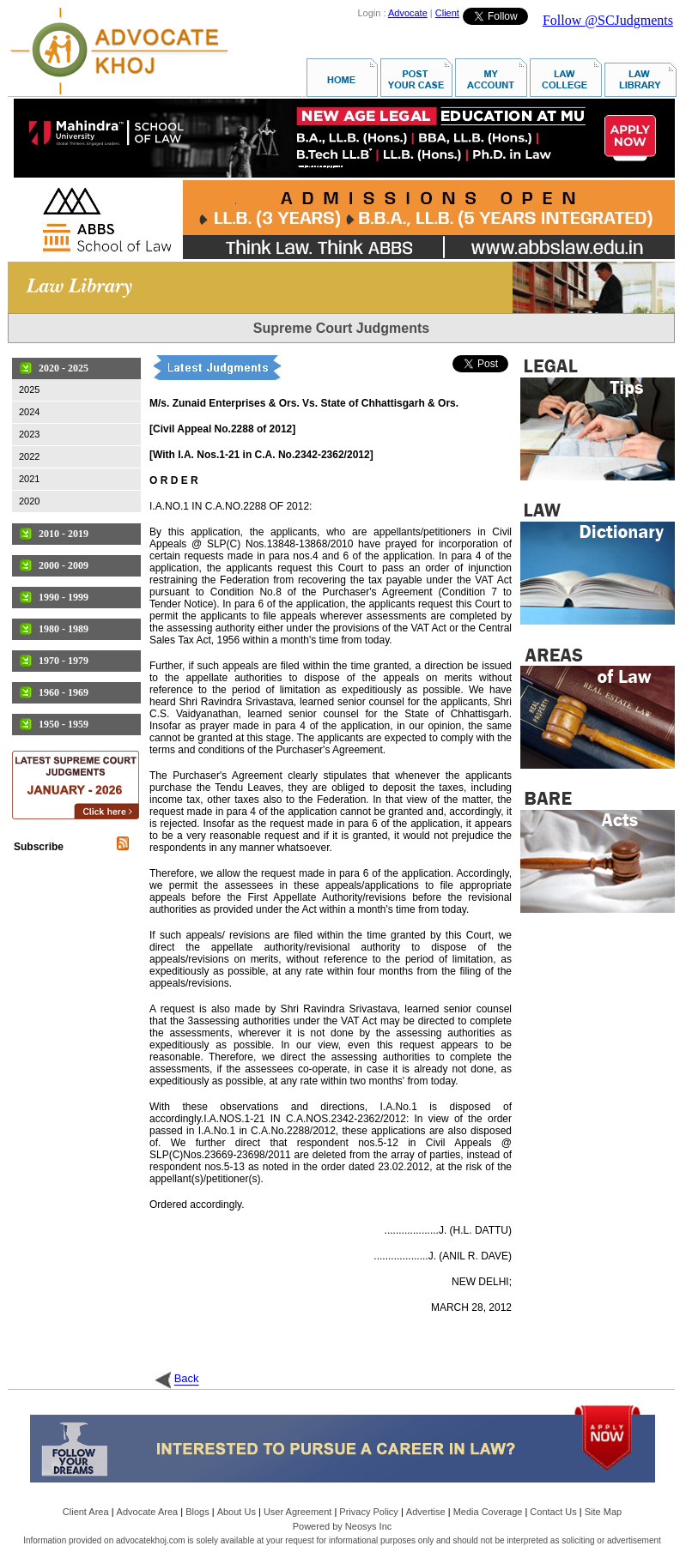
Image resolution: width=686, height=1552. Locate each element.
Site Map (603, 1512)
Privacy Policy (368, 1512)
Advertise (426, 1512)
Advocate (408, 13)
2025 (29, 389)
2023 (29, 434)
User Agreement (297, 1512)
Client (447, 13)
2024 (29, 412)
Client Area (86, 1512)
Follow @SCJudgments (608, 20)
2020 (29, 501)
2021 (29, 479)
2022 (29, 456)
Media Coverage (488, 1512)
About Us (236, 1512)
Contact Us (553, 1512)
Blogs (197, 1512)
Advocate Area (148, 1512)
